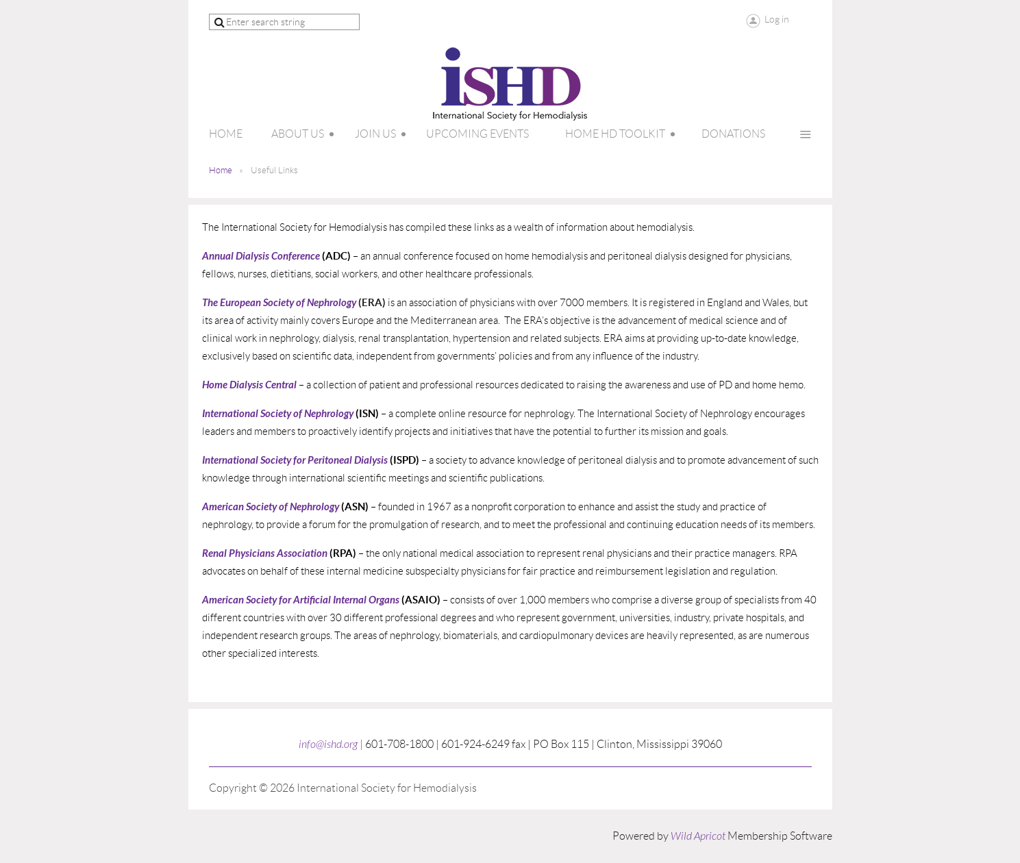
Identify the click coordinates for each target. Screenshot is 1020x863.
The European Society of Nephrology (279, 303)
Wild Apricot (698, 836)
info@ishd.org (328, 744)
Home (220, 170)
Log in (776, 19)
